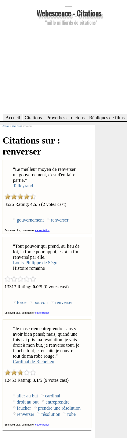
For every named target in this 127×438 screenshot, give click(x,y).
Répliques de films (107, 117)
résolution (50, 414)
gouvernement (30, 220)
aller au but (27, 395)
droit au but (28, 402)
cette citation (42, 230)
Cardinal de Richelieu (33, 361)
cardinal (52, 395)
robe (71, 414)
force (21, 302)
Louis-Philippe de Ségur (36, 262)
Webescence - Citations (68, 13)
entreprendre (57, 402)
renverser (59, 220)
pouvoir (40, 302)
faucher (24, 408)
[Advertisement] (39, 69)
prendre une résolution (59, 408)
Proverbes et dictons (65, 117)
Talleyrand (23, 185)
